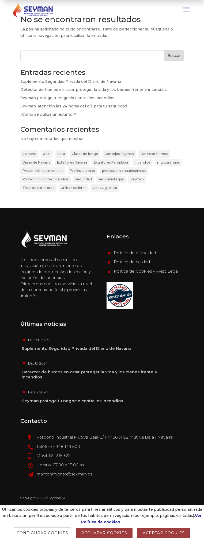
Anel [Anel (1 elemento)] (47, 154)
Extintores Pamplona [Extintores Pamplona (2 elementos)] (111, 162)
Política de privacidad (135, 252)
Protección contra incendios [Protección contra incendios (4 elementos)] (45, 179)
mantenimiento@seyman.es (64, 474)
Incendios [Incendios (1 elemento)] (142, 162)
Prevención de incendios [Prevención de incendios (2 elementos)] (42, 171)
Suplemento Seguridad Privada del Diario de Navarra (70, 81)
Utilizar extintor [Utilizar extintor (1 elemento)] (73, 188)
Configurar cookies (42, 533)
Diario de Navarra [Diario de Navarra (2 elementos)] (36, 162)
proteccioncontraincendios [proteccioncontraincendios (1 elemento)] (124, 171)
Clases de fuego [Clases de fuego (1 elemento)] (85, 154)
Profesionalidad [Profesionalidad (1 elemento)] (82, 171)
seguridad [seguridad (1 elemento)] (83, 179)
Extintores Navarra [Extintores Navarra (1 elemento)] (72, 162)
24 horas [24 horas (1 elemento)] (29, 154)
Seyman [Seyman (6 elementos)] (137, 179)
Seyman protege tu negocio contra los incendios (67, 97)
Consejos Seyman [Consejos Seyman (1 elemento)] (119, 154)
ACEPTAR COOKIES (164, 533)
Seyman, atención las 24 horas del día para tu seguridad (73, 106)
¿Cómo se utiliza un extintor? (48, 114)
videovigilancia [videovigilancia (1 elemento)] (105, 188)
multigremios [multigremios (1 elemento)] (168, 162)
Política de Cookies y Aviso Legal (146, 271)
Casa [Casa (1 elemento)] (61, 154)
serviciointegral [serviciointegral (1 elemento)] (111, 179)
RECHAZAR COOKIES (104, 533)
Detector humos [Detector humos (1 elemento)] (154, 154)
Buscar (174, 55)
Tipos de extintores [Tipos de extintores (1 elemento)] (38, 188)
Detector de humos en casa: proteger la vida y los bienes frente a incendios (93, 89)
